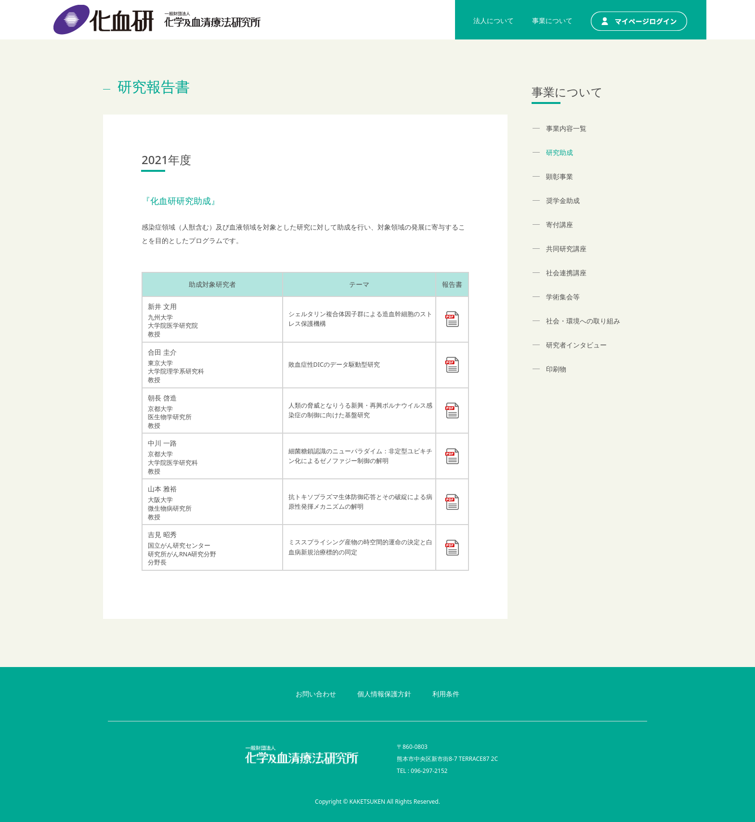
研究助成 (559, 152)
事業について (552, 20)
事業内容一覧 (566, 128)
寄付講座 (559, 224)
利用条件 (445, 693)
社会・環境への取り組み (583, 320)
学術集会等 (563, 296)
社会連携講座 (566, 272)
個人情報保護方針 (384, 693)
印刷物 (556, 368)
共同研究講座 (566, 248)
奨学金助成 (563, 200)
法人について (493, 20)
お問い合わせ (316, 693)
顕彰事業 (559, 176)
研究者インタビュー (576, 344)
